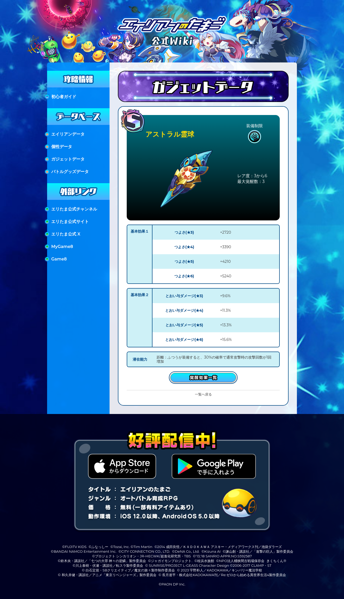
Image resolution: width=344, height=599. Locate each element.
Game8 (59, 259)
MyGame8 (62, 246)
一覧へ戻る (203, 394)
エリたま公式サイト (70, 221)
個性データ (61, 146)
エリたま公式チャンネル (74, 209)
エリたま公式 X (65, 234)
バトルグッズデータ (70, 171)
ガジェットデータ (68, 159)
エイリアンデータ (68, 134)
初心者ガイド (63, 96)
